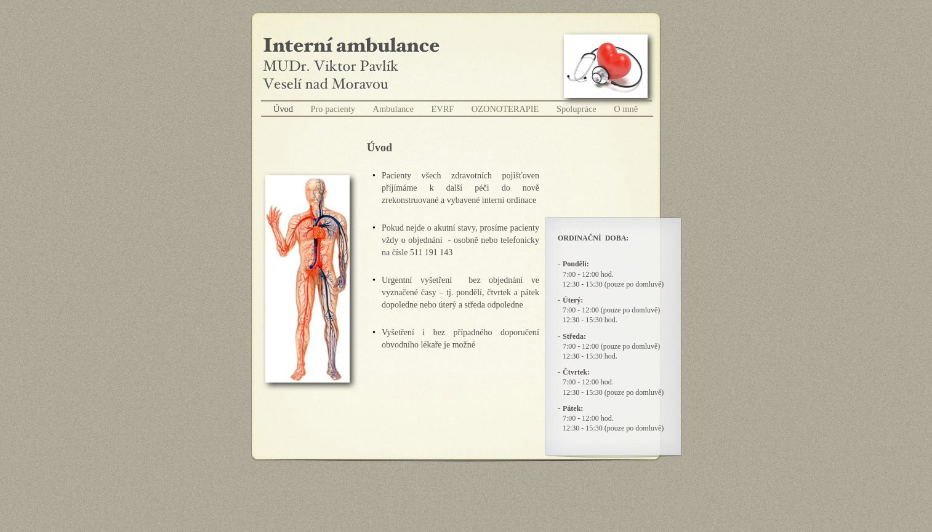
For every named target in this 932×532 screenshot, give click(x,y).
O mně (626, 109)
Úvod (284, 109)
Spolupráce (577, 109)
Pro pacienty (334, 109)
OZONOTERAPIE (506, 109)
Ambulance (394, 109)
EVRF (443, 109)
